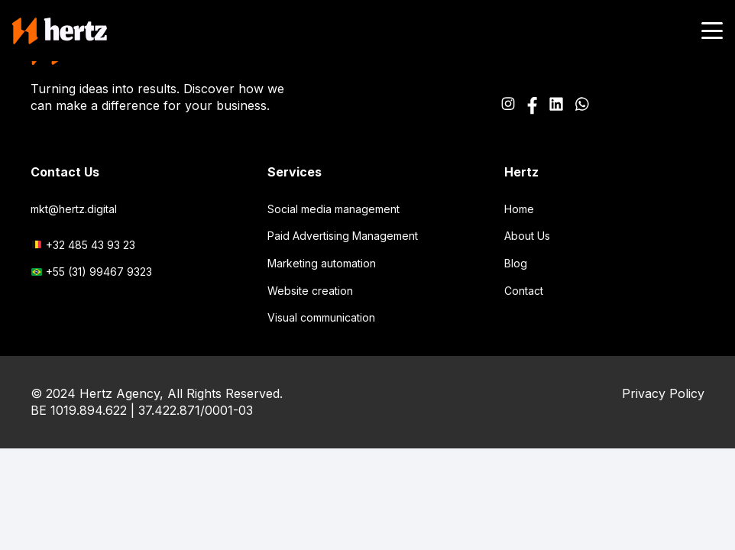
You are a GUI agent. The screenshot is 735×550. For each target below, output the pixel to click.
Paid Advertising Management (342, 235)
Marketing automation (321, 263)
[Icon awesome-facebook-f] (532, 106)
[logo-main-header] (59, 31)
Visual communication (321, 317)
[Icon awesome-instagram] (508, 106)
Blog (515, 263)
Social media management (333, 208)
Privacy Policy (663, 393)
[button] (712, 30)
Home (519, 208)
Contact (523, 290)
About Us (527, 235)
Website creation (310, 290)
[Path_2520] (556, 106)
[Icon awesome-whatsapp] (582, 106)
